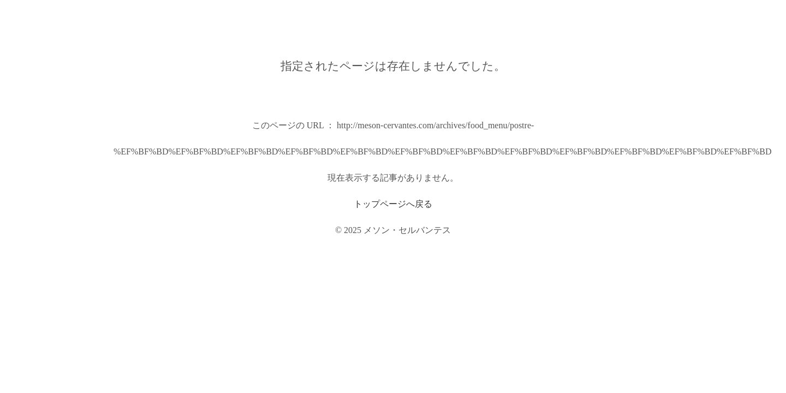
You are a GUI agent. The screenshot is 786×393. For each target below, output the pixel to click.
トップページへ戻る (393, 204)
